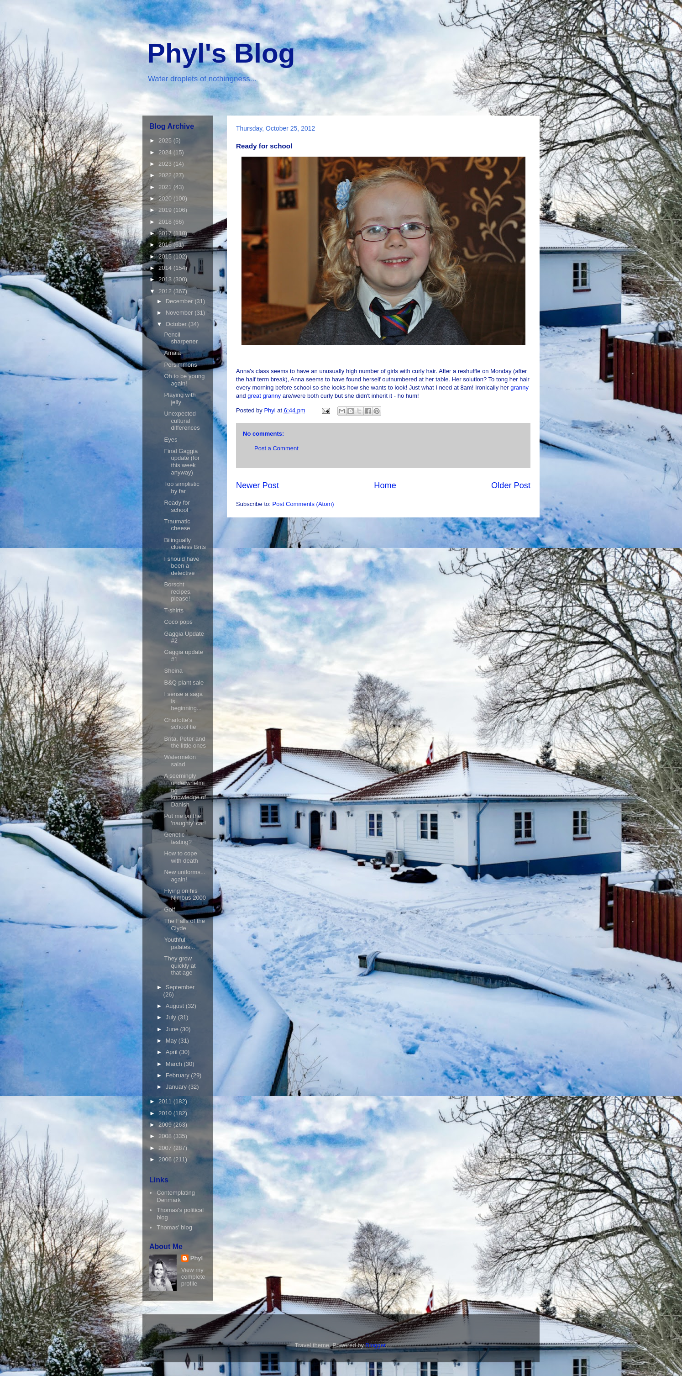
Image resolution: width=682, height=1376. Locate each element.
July (172, 1017)
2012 (165, 291)
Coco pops (178, 621)
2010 (165, 1113)
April (172, 1052)
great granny (264, 395)
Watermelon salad (180, 761)
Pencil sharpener (181, 338)
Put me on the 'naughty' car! (185, 819)
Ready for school (176, 506)
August (176, 1005)
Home (385, 485)
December (180, 301)
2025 (165, 140)
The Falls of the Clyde (184, 924)
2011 (165, 1101)
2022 (165, 175)
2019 (165, 209)
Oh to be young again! (184, 380)
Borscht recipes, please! (178, 591)
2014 (165, 267)
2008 (165, 1136)
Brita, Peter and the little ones (185, 742)
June (173, 1029)
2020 (165, 198)
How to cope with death (181, 857)
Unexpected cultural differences (181, 420)
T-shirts (174, 610)
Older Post (510, 485)
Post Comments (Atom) (303, 504)
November (180, 312)
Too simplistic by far (181, 487)
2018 (165, 221)
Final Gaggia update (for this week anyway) (181, 462)
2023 (165, 163)
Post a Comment (276, 448)
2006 (165, 1159)
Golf (169, 909)
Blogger (376, 1345)
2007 (165, 1147)
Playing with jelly (179, 398)
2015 (165, 256)
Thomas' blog (174, 1227)
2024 (165, 152)
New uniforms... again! (184, 876)
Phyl (196, 1258)
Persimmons (180, 364)
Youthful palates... (179, 943)
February (178, 1075)
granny (519, 387)
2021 (165, 187)
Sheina (173, 670)
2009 (165, 1124)
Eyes (170, 439)
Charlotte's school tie (180, 724)
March (175, 1063)
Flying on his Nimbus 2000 (185, 894)
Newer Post (257, 485)
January (177, 1086)
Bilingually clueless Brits (185, 544)
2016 (165, 244)
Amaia (172, 352)
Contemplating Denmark (176, 1196)
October (177, 324)
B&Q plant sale (184, 682)
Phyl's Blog (221, 53)
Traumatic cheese (177, 525)
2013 (165, 279)
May (172, 1040)
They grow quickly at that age (179, 965)
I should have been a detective (181, 565)
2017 (165, 233)
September (180, 987)
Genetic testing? (178, 838)
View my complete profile (193, 1276)
